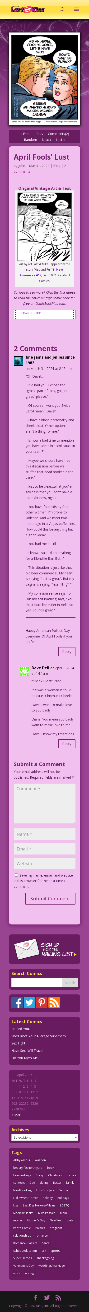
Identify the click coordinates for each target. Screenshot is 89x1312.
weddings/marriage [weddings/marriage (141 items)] (51, 1266)
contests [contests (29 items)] (19, 1183)
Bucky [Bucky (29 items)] (39, 1175)
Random (30, 139)
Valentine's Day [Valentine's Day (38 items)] (23, 1266)
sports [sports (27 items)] (55, 1251)
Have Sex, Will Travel (27, 1050)
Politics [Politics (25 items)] (40, 1228)
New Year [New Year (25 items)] (56, 1220)
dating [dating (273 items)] (44, 1183)
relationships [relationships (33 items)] (22, 1235)
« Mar (16, 1115)
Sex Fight (18, 1043)
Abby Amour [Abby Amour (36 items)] (21, 1160)
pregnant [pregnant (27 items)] (56, 1228)
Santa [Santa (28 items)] (45, 1243)
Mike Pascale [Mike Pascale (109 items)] (46, 1213)
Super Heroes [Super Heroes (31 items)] (22, 1258)
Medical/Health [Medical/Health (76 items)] (23, 1213)
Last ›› (60, 139)
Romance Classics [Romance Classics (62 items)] (25, 1243)
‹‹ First (25, 133)
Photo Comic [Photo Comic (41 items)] (22, 1228)
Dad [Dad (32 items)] (32, 1183)
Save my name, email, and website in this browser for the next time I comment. (43, 881)
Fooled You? (20, 1028)
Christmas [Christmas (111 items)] (55, 1175)
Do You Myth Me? (25, 1058)
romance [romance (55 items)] (42, 1235)
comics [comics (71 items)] (71, 1175)
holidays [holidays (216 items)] (63, 1198)
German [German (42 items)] (64, 1190)
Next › (46, 139)
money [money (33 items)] (18, 1220)
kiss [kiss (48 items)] (15, 1205)
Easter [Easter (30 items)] (57, 1183)
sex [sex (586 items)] (44, 1251)
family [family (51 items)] (70, 1183)
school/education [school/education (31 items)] (25, 1251)
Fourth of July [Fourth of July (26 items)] (45, 1190)
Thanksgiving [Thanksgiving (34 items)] (45, 1258)
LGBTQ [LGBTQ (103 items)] (65, 1205)
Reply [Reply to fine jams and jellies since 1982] (66, 651)
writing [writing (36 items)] (29, 1273)
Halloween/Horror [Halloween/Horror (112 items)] (25, 1198)
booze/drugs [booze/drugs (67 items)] (22, 1175)
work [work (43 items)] (16, 1273)
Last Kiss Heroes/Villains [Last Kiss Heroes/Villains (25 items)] (39, 1205)
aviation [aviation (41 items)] (40, 1160)
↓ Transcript (30, 313)
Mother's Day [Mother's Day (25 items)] (36, 1220)
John (21, 165)
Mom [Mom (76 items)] (63, 1213)
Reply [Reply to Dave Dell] (66, 743)
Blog (56, 165)
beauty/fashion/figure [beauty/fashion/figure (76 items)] (27, 1168)
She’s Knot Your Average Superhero (38, 1036)
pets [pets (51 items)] (70, 1220)
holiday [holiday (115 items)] (48, 1198)
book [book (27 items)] (50, 1168)
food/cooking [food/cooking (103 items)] (22, 1190)
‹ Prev (38, 133)
